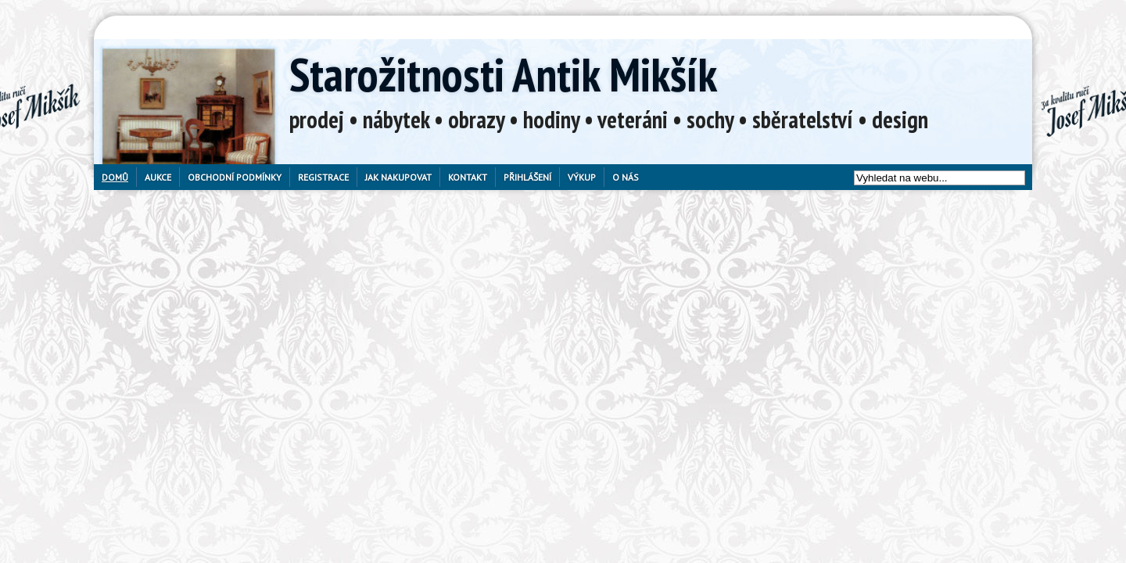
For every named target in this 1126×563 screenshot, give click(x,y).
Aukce (158, 177)
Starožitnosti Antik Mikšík (503, 74)
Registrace (323, 177)
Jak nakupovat (398, 177)
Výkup (582, 177)
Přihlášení (527, 177)
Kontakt (467, 177)
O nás (625, 177)
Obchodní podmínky (235, 177)
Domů (115, 177)
